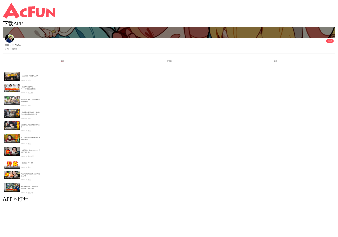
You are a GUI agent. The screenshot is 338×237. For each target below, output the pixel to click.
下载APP (13, 23)
